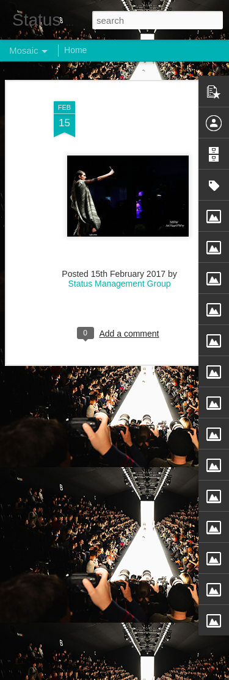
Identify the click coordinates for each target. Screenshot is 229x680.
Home (75, 50)
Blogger (153, 673)
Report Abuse (188, 673)
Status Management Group (119, 270)
